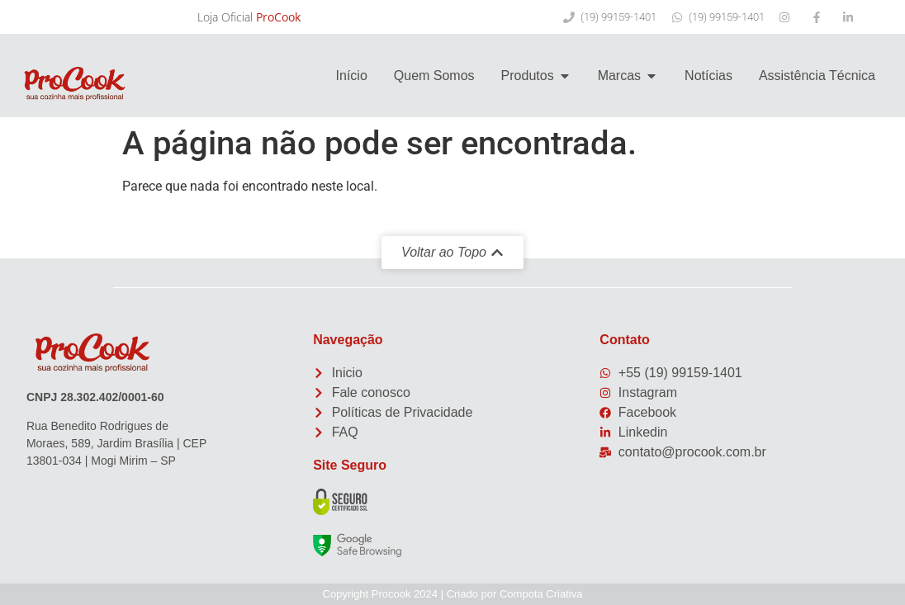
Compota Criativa (541, 594)
